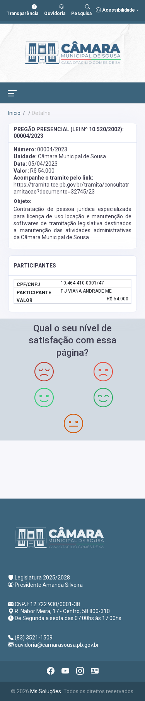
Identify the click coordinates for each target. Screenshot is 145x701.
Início (14, 113)
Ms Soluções (45, 691)
